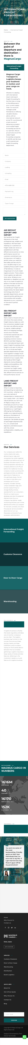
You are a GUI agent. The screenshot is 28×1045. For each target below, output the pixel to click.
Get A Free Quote (10, 991)
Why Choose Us (9, 919)
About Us (7, 987)
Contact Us (7, 999)
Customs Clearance (10, 958)
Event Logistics (9, 974)
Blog (5, 1003)
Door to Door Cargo (10, 962)
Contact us (7, 922)
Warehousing (8, 966)
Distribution (8, 970)
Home (6, 30)
